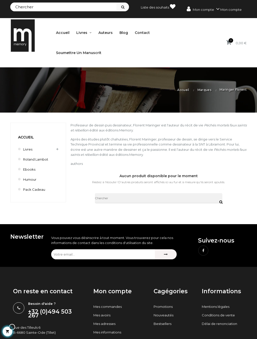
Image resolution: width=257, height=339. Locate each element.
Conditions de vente (218, 315)
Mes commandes (107, 307)
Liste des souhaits (158, 6)
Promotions (163, 307)
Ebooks (29, 169)
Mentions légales (215, 307)
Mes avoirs (101, 315)
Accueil (26, 137)
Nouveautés (163, 315)
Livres (27, 149)
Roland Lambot (35, 159)
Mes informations (107, 332)
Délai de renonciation (219, 324)
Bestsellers (162, 324)
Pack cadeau (34, 189)
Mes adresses (104, 324)
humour (29, 179)
